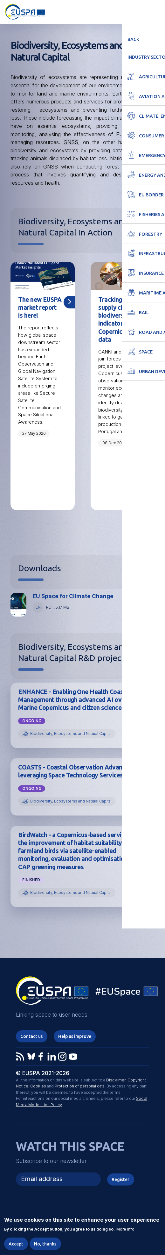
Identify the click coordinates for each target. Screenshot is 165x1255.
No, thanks (45, 1243)
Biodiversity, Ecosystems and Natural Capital (71, 734)
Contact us (31, 1037)
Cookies (38, 1087)
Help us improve (75, 1037)
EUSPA (130, 352)
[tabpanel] (42, 386)
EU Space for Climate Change (73, 596)
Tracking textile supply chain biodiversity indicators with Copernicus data (120, 319)
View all (142, 529)
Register (120, 1181)
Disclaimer (115, 1081)
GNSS (71, 142)
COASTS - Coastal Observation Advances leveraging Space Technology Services (75, 771)
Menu (156, 11)
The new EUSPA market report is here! (38, 307)
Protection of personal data (80, 1087)
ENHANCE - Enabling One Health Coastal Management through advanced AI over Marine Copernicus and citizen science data (77, 700)
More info (125, 1229)
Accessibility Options (125, 11)
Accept (16, 1243)
